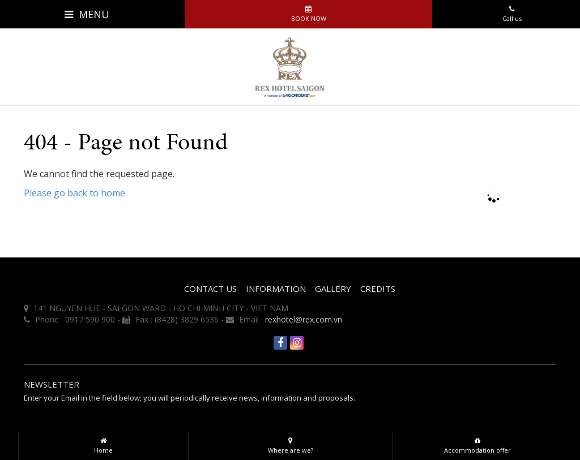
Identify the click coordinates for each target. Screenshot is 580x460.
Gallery (333, 288)
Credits (377, 288)
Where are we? (290, 443)
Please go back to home (74, 193)
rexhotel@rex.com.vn (303, 319)
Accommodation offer (477, 443)
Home (103, 443)
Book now (308, 11)
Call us (511, 11)
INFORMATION (276, 288)
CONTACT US (210, 288)
